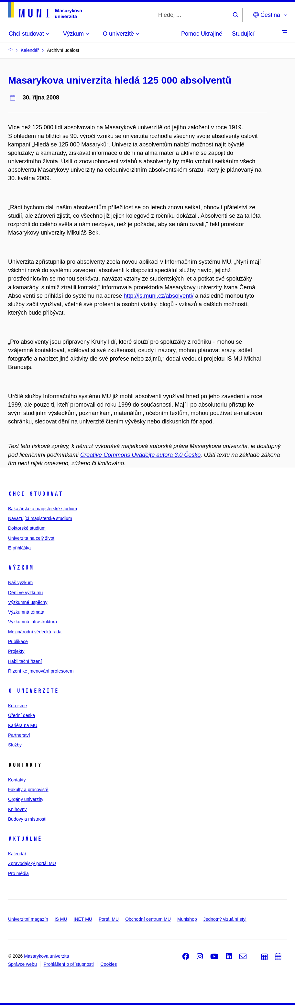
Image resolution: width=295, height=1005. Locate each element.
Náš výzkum (20, 582)
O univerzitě (33, 690)
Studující (243, 33)
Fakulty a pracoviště (28, 789)
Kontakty (17, 779)
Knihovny (17, 809)
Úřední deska (21, 715)
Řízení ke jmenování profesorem (40, 671)
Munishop (187, 919)
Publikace (18, 641)
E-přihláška (19, 547)
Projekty (16, 651)
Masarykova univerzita (46, 956)
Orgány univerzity (25, 799)
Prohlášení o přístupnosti (69, 964)
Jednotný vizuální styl (224, 919)
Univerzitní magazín (28, 919)
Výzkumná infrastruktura (32, 621)
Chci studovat (35, 493)
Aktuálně (25, 838)
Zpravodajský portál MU (32, 863)
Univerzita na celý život (31, 538)
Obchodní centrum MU (148, 919)
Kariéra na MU (22, 725)
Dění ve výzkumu (25, 592)
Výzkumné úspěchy (27, 602)
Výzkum (20, 567)
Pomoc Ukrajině (201, 33)
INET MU (83, 919)
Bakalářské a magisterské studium (42, 508)
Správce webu (22, 964)
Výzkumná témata (26, 612)
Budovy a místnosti (27, 819)
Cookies (109, 964)
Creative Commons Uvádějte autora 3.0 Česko (140, 455)
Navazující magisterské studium (40, 518)
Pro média (18, 873)
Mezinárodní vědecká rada (34, 631)
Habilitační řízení (25, 661)
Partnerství (19, 735)
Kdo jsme (17, 705)
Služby (15, 744)
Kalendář (17, 853)
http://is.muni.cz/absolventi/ (158, 296)
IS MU (61, 919)
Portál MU (109, 919)
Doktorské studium (27, 528)
